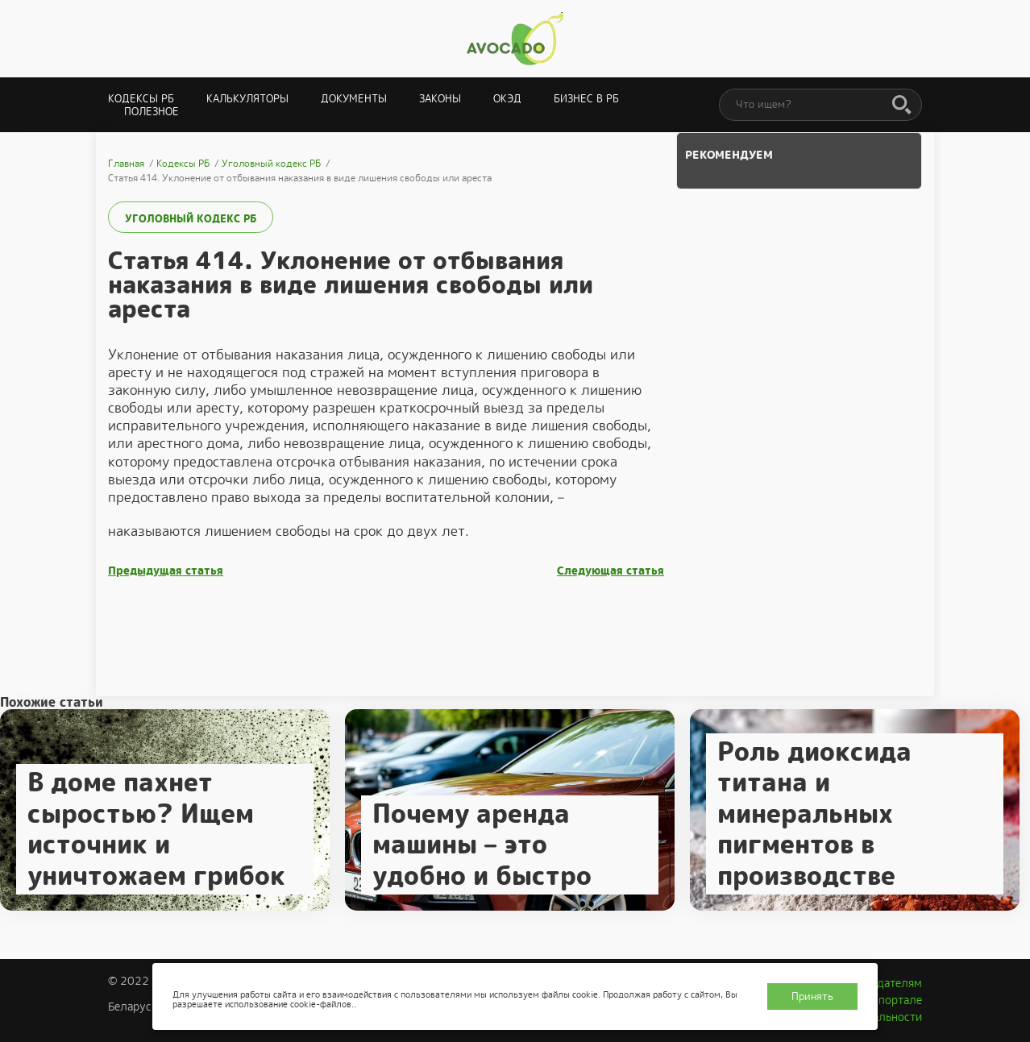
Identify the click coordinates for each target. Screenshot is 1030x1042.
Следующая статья (610, 571)
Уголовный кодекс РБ (190, 218)
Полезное (151, 111)
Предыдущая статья (165, 571)
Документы (354, 98)
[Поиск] (902, 105)
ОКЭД (507, 98)
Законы (440, 98)
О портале (894, 1000)
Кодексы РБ (141, 98)
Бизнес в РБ (586, 98)
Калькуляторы (247, 98)
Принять (812, 996)
